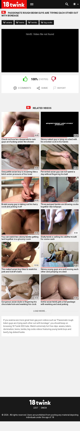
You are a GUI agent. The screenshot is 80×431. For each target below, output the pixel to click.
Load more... (40, 311)
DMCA (44, 408)
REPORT (60, 88)
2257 (35, 408)
